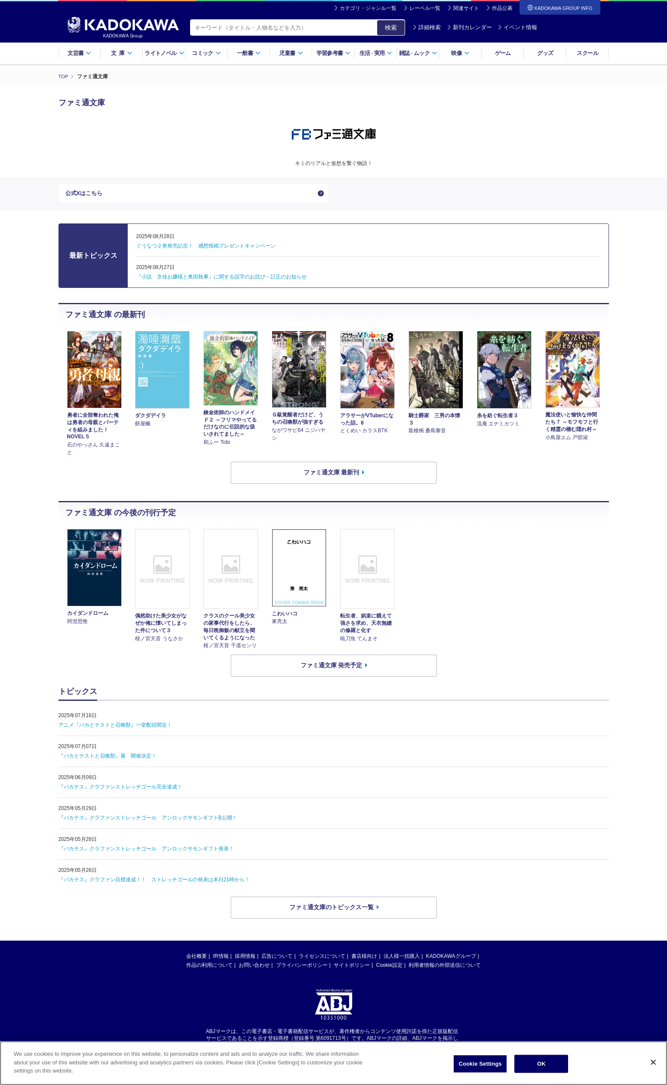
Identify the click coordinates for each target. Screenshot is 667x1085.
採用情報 (245, 958)
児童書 (291, 53)
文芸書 (79, 53)
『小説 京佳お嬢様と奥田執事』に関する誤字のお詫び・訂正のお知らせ (221, 279)
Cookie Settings (479, 1064)
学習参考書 (334, 53)
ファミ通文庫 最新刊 (332, 474)
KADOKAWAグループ (451, 958)
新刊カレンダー (469, 27)
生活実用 (376, 53)
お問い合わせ (254, 967)
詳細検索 (426, 27)
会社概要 (196, 958)
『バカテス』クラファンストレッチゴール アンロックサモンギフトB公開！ (147, 820)
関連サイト (466, 8)
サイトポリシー (352, 967)
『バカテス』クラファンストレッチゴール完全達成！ (120, 789)
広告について (276, 958)
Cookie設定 (389, 967)
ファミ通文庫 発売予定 (332, 667)
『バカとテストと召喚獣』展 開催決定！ (107, 758)
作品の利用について (209, 967)
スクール (587, 53)
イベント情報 (517, 27)
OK (541, 1064)
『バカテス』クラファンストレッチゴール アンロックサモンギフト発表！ (146, 851)
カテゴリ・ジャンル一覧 (368, 8)
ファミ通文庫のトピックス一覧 (331, 909)
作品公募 (502, 8)
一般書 (249, 53)
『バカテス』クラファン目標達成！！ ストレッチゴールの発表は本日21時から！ (154, 882)
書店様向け (364, 958)
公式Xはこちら (85, 194)
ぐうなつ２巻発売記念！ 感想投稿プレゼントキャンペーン (206, 248)
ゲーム (503, 53)
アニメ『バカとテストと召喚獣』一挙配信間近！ (115, 727)
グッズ (545, 53)
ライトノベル (164, 53)
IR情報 (221, 958)
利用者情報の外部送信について (445, 967)
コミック (206, 53)
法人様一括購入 (402, 958)
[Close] (653, 1063)
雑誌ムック (418, 53)
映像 (460, 53)
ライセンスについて (322, 958)
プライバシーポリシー (302, 967)
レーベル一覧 (424, 8)
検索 (391, 27)
